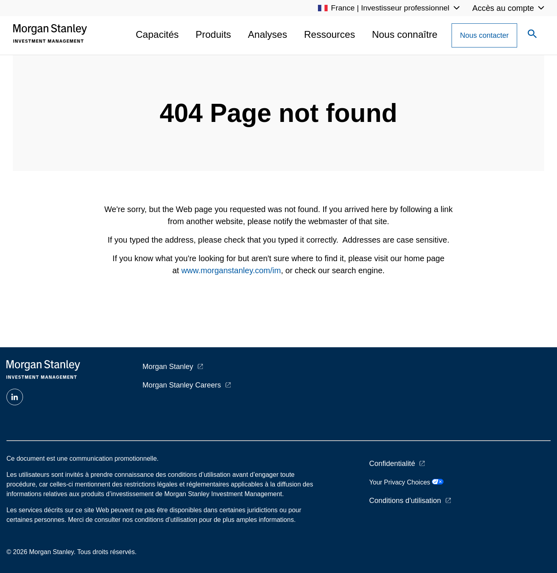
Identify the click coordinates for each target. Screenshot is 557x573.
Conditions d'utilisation (405, 501)
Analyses (267, 34)
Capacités (157, 34)
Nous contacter (484, 35)
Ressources (329, 34)
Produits (213, 34)
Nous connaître (404, 34)
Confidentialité (392, 464)
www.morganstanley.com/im (231, 270)
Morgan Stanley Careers (181, 385)
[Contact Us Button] (484, 35)
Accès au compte (503, 8)
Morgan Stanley (167, 367)
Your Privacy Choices (406, 482)
